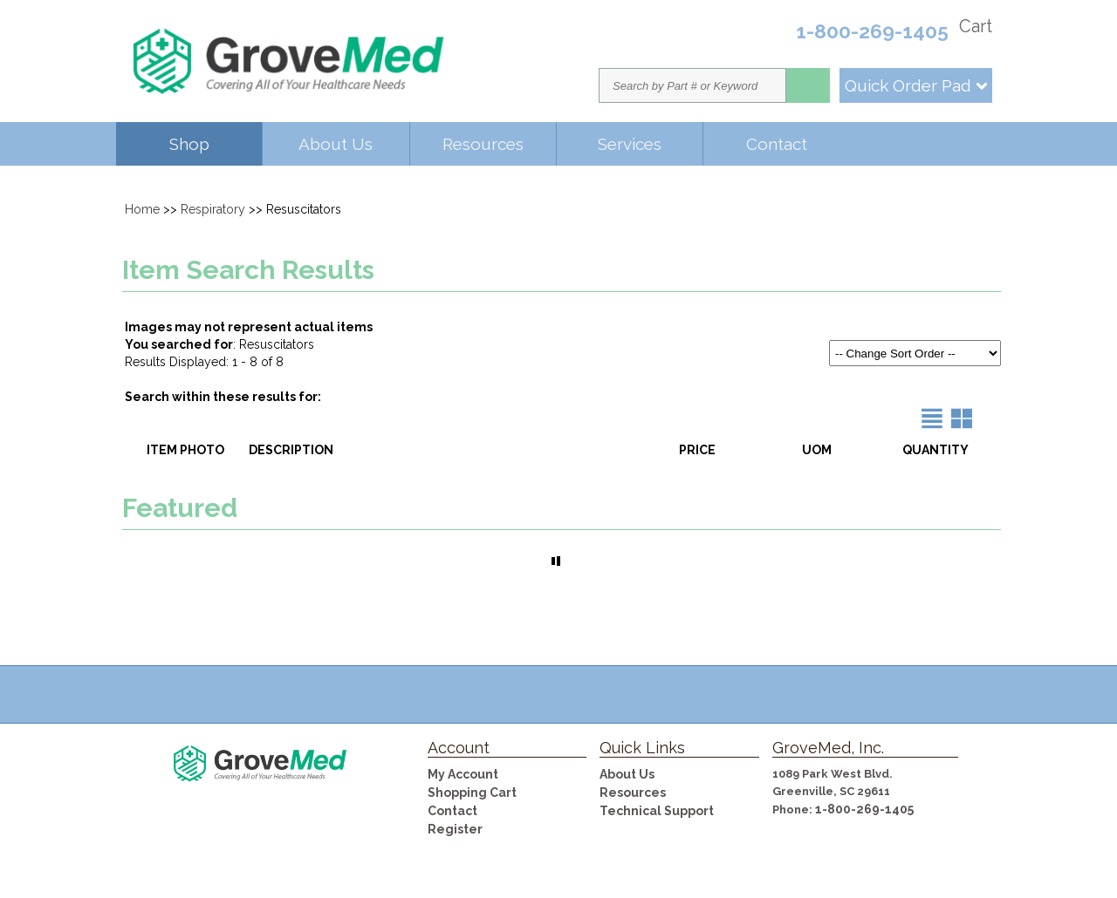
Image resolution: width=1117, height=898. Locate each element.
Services (629, 143)
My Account (463, 774)
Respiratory (213, 209)
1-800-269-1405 (864, 809)
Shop (189, 143)
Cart (975, 26)
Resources (483, 143)
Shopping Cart (472, 792)
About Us (335, 143)
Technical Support (657, 811)
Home (142, 209)
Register (455, 829)
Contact (776, 143)
